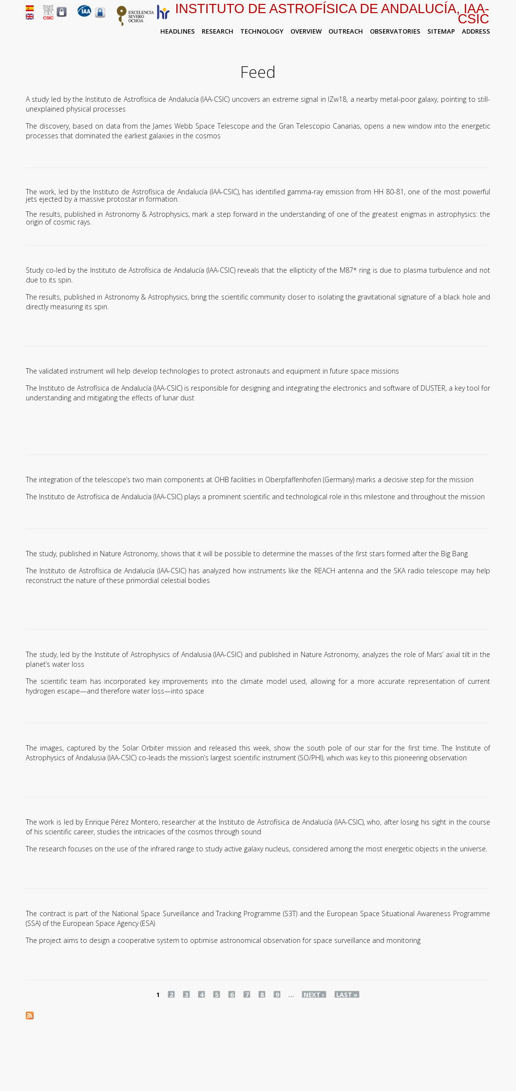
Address (476, 31)
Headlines (177, 31)
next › (314, 994)
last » (347, 994)
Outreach (345, 31)
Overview (306, 31)
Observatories (395, 31)
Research (217, 31)
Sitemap (441, 31)
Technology (262, 31)
